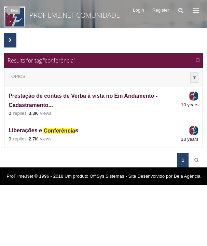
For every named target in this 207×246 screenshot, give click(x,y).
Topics (17, 76)
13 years (189, 139)
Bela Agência (187, 176)
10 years (189, 104)
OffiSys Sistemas (106, 176)
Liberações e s (43, 131)
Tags (14, 10)
